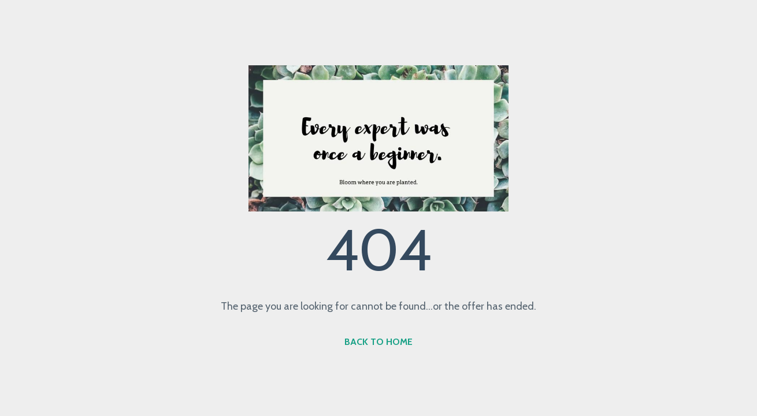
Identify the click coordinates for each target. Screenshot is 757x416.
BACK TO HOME (378, 341)
